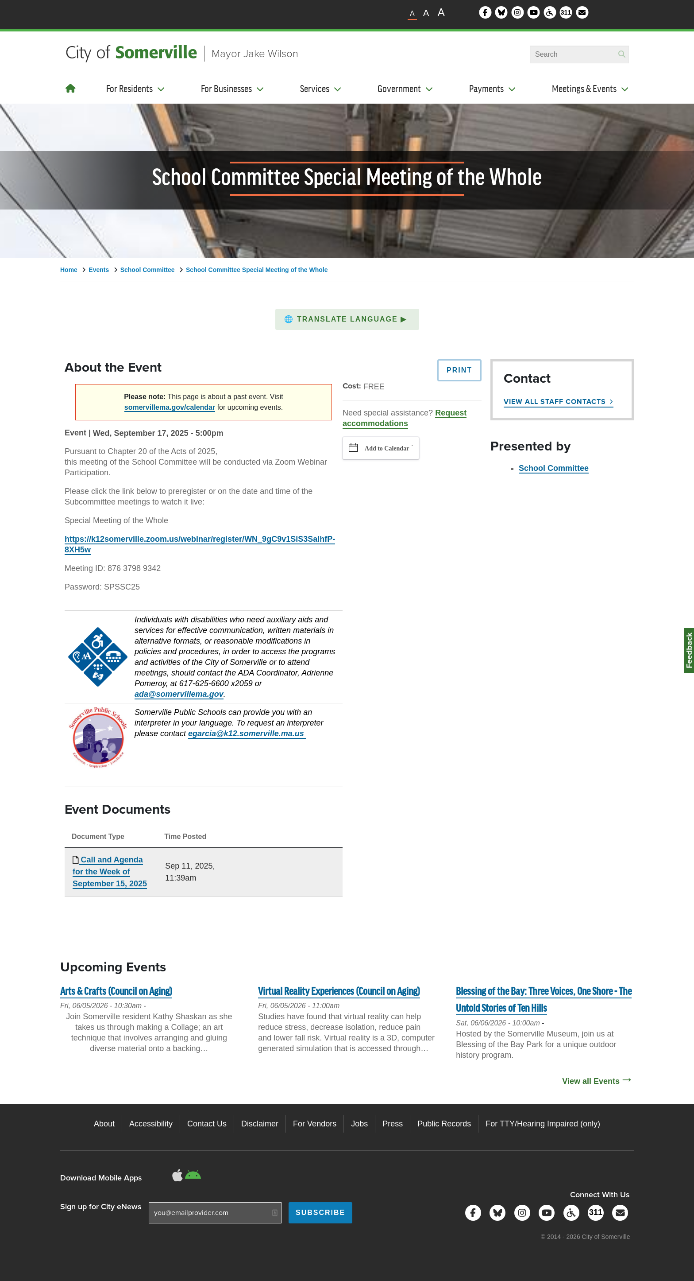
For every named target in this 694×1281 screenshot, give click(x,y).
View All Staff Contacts (555, 401)
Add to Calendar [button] (387, 448)
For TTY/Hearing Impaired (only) (543, 1123)
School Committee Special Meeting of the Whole (257, 269)
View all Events (591, 1081)
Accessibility (151, 1123)
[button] (347, 319)
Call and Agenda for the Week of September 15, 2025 (110, 871)
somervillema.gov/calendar (169, 407)
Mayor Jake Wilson (255, 54)
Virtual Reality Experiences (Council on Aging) (339, 992)
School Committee (147, 269)
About (104, 1123)
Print (459, 370)
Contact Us (207, 1123)
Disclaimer (259, 1123)
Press (392, 1123)
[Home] (71, 88)
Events (99, 269)
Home (68, 269)
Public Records (444, 1123)
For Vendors (314, 1123)
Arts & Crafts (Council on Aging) (116, 992)
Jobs (359, 1123)
